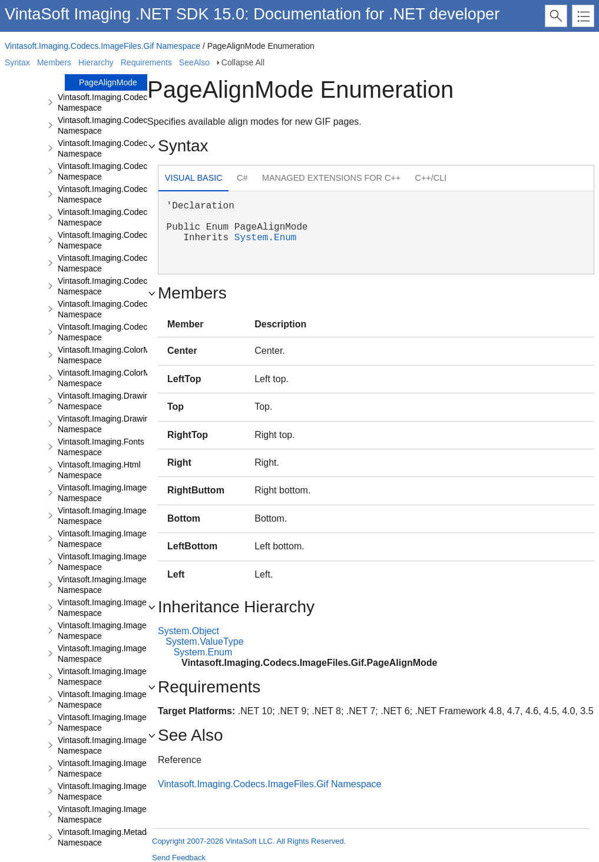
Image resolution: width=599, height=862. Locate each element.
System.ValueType (204, 641)
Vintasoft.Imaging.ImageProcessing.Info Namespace (130, 768)
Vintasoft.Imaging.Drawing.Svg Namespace (114, 424)
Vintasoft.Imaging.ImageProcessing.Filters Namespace (135, 745)
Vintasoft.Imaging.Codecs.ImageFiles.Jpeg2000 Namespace (145, 148)
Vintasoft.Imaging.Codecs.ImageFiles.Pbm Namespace (135, 194)
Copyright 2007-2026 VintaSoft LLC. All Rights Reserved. (249, 841)
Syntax (17, 62)
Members (54, 62)
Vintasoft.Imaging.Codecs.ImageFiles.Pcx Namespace (134, 217)
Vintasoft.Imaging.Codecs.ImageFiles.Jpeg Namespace (136, 125)
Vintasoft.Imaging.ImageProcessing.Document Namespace (142, 562)
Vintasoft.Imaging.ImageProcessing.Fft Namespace (128, 608)
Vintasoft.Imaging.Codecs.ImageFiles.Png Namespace (134, 240)
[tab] (193, 179)
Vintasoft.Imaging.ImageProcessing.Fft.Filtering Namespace (144, 631)
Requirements (146, 62)
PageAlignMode (108, 82)
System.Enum (265, 238)
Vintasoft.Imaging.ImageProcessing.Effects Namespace (136, 585)
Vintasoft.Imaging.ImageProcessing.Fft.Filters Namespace (141, 722)
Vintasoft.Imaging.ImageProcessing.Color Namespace (133, 539)
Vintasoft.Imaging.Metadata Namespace (108, 837)
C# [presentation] (242, 178)
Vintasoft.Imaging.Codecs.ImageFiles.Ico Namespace (132, 102)
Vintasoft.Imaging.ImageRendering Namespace (121, 814)
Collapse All (242, 62)
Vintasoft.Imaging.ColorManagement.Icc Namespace (131, 378)
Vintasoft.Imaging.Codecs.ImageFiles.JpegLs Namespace (140, 171)
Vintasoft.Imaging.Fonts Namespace (101, 447)
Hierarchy (96, 62)
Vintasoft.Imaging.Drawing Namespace (106, 401)
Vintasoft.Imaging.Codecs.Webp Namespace (117, 332)
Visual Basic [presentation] (194, 178)
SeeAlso (194, 62)
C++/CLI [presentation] (431, 178)
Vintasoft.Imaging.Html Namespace (99, 470)
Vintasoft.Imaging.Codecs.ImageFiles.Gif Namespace (102, 46)
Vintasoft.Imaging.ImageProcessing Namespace (122, 516)
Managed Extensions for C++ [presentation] (331, 178)
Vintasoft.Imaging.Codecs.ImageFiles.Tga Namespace (134, 286)
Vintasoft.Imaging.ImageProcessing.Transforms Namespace (144, 791)
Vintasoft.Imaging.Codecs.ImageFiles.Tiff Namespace (132, 309)
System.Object (188, 631)
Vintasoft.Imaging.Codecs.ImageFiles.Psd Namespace (134, 263)
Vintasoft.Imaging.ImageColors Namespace (114, 493)
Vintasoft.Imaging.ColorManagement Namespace (124, 355)
